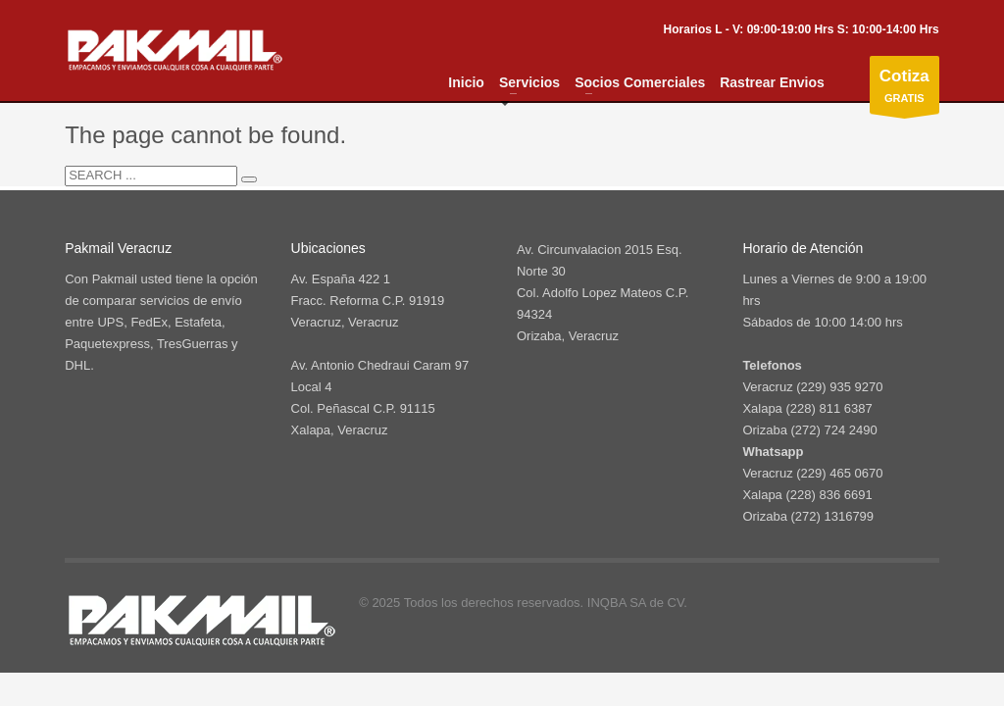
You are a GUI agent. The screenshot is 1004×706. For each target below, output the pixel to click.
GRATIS (904, 90)
